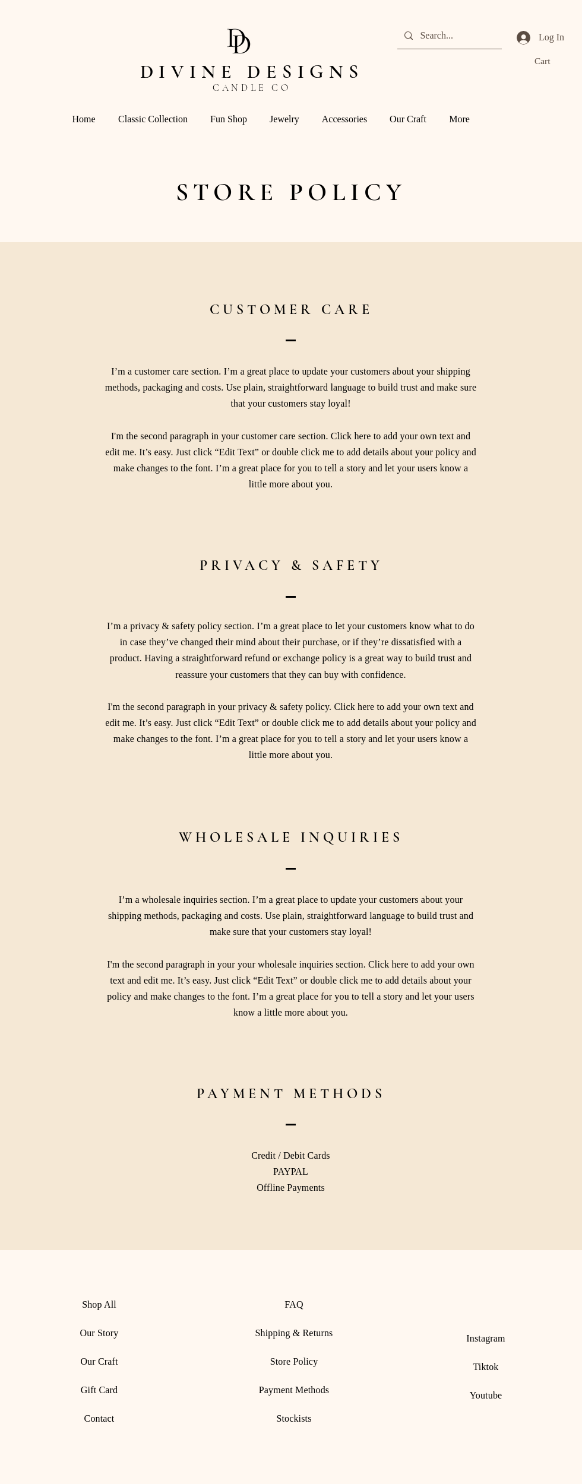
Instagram (485, 1338)
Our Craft (99, 1361)
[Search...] (448, 36)
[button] (550, 61)
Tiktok (485, 1367)
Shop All (99, 1304)
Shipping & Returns (294, 1333)
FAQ (293, 1304)
